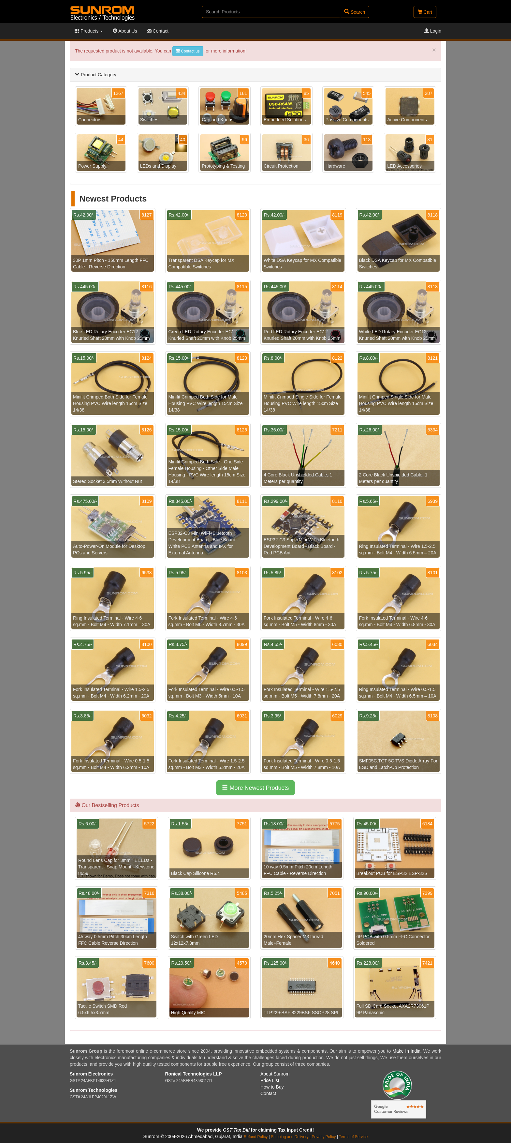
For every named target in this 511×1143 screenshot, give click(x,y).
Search (354, 12)
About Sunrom (275, 1073)
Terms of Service (353, 1137)
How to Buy (272, 1087)
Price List (269, 1080)
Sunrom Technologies (93, 1090)
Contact (157, 31)
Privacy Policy (324, 1137)
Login (432, 31)
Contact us (188, 51)
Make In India (406, 1051)
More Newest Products (255, 787)
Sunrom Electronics (91, 1073)
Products (89, 31)
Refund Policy (256, 1137)
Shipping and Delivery (290, 1137)
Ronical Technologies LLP (193, 1073)
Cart (425, 12)
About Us (125, 31)
